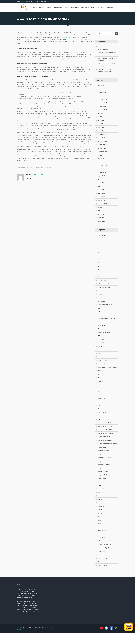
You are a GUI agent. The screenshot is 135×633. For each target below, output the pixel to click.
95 (98, 277)
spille (99, 523)
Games (100, 346)
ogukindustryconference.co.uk (106, 402)
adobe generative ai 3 (104, 287)
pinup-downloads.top (104, 454)
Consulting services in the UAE (106, 318)
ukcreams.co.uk (102, 534)
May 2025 (101, 123)
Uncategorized (41, 167)
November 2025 (102, 103)
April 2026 (101, 85)
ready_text (101, 489)
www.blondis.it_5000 (104, 548)
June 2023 (101, 183)
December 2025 (102, 99)
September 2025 (102, 110)
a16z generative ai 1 (103, 283)
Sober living (101, 506)
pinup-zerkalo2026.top (104, 475)
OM (99, 405)
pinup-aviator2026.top (104, 447)
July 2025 (100, 117)
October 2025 (102, 106)
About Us (41, 7)
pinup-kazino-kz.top (103, 461)
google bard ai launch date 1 (105, 360)
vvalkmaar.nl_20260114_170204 (107, 544)
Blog (102, 7)
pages (99, 416)
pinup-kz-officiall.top (103, 468)
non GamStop (101, 398)
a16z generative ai (103, 280)
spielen (100, 513)
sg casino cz (64, 37)
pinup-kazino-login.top (104, 464)
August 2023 (101, 176)
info (99, 370)
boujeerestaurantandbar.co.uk (106, 304)
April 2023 (101, 190)
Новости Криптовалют (104, 555)
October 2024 (102, 148)
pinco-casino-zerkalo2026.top (106, 433)
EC (98, 329)
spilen (99, 520)
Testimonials (85, 7)
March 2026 (101, 89)
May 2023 (101, 186)
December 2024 (102, 141)
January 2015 (101, 221)
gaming (100, 349)
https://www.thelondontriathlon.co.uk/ (108, 367)
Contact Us (110, 7)
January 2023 (101, 196)
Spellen (100, 509)
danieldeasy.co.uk (103, 322)
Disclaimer (20, 629)
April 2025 (101, 127)
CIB (99, 315)
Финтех (100, 562)
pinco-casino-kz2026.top (105, 426)
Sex (99, 502)
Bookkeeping (101, 301)
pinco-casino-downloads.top (105, 422)
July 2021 (100, 207)
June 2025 (101, 120)
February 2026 (102, 92)
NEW (99, 384)
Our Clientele (75, 7)
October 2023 (102, 169)
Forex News (101, 339)
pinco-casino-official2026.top (106, 429)
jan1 (99, 374)
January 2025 (101, 137)
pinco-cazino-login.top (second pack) (108, 443)
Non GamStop (102, 395)
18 (98, 245)
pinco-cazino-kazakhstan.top (106, 440)
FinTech (100, 336)
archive (100, 290)
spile (99, 516)
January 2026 (101, 96)
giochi (99, 353)
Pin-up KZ (100, 419)
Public (99, 485)
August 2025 (101, 113)
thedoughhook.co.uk (103, 530)
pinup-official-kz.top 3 (104, 471)
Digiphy (49, 7)
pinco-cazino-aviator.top (104, 436)
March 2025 (101, 130)
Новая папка (101, 551)
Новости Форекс (102, 558)
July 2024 (100, 155)
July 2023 (100, 179)
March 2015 (101, 217)
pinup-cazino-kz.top (103, 450)
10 (98, 242)
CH (99, 311)
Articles (100, 294)
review (100, 495)
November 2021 (102, 203)
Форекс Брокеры (103, 565)
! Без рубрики (102, 235)
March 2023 (101, 193)
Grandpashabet (102, 363)
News (99, 388)
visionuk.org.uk (102, 541)
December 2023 (102, 165)
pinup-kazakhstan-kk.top (105, 457)
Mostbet (100, 381)
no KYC (100, 391)
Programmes (58, 7)
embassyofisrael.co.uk (104, 332)
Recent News (95, 7)
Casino (100, 308)
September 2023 (102, 172)
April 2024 (101, 158)
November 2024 (102, 144)
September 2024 (102, 151)
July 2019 (100, 210)
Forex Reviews (102, 343)
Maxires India (25, 167)
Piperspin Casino (102, 478)
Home (35, 7)
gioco (99, 356)
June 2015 (101, 214)
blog (99, 297)
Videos (66, 7)
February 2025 (102, 134)
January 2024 (101, 162)
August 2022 (101, 200)
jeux (99, 377)
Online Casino (102, 412)
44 (98, 259)
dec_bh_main (101, 325)
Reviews (100, 499)
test (99, 527)
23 (98, 249)
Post (99, 482)
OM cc (100, 409)
